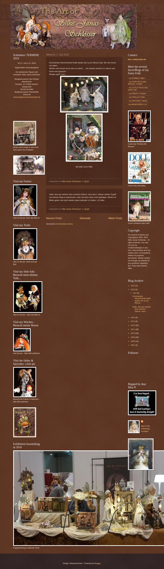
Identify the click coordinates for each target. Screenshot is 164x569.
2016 (133, 289)
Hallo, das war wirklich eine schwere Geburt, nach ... (142, 309)
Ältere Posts (115, 218)
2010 (133, 333)
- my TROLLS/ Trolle (136, 97)
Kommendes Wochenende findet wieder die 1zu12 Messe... (142, 299)
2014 (133, 317)
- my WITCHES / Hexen (137, 101)
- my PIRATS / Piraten (137, 93)
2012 (133, 325)
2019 (133, 286)
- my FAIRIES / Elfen (136, 78)
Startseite (84, 218)
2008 (133, 341)
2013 (133, 321)
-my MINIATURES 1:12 (137, 104)
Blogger (97, 563)
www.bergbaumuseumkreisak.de (26, 97)
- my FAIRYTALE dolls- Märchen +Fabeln (137, 83)
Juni (135, 293)
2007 (133, 345)
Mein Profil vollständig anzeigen (145, 428)
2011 (133, 329)
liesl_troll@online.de (137, 59)
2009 (133, 337)
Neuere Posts (54, 218)
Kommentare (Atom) (64, 224)
